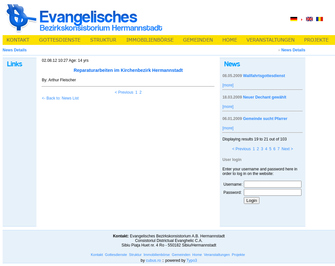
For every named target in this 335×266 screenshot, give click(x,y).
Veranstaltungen (217, 255)
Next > (287, 149)
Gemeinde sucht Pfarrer (265, 118)
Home (197, 255)
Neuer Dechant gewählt (264, 97)
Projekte (238, 255)
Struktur (135, 255)
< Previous (124, 92)
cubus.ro (153, 260)
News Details (293, 50)
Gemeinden (181, 255)
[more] (227, 85)
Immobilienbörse (157, 255)
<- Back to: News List (60, 98)
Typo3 (192, 260)
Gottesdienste (116, 255)
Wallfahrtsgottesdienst (264, 75)
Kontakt (97, 255)
